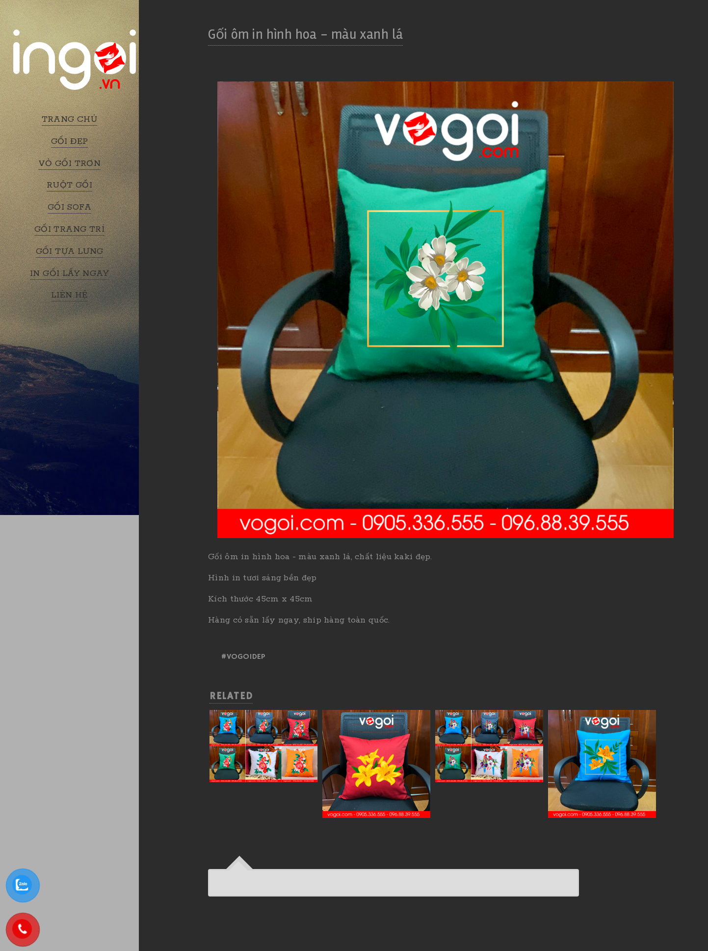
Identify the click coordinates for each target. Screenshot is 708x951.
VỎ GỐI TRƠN (69, 163)
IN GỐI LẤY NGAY (69, 273)
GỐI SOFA (69, 207)
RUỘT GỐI (69, 185)
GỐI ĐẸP (69, 141)
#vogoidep (243, 657)
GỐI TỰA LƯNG (70, 251)
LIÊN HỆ (69, 295)
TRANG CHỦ (70, 119)
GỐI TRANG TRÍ (69, 229)
